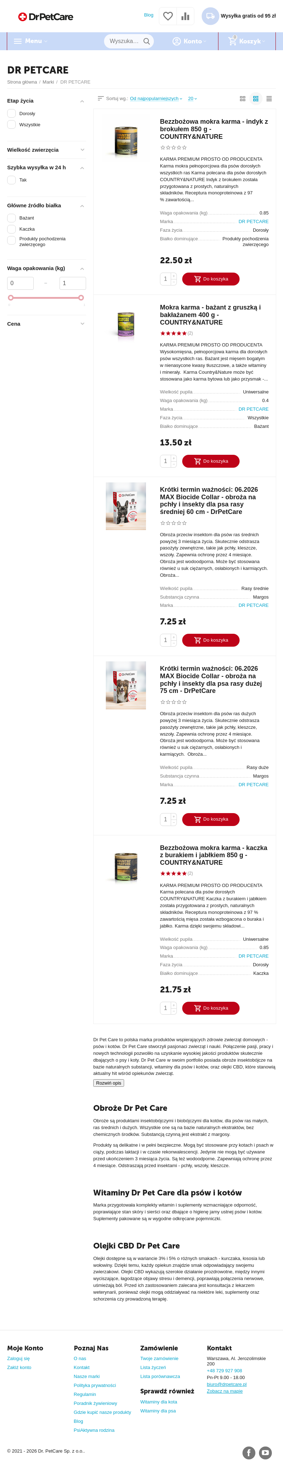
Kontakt (82, 1367)
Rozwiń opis (108, 1083)
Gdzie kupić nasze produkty (102, 1412)
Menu (33, 41)
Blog (149, 15)
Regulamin (85, 1394)
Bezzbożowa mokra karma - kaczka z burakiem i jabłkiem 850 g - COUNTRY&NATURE (213, 855)
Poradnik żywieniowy (95, 1403)
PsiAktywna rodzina (94, 1430)
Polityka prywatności (95, 1385)
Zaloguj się (18, 1358)
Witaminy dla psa (158, 1411)
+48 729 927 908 (224, 1370)
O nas (80, 1358)
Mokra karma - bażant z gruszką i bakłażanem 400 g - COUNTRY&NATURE (210, 315)
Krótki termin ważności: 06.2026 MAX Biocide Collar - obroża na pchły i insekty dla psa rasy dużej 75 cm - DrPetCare (211, 679)
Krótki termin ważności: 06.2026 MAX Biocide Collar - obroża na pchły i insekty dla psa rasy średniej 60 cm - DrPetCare (209, 500)
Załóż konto (19, 1367)
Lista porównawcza (160, 1376)
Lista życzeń (153, 1367)
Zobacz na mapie (225, 1391)
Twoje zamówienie (159, 1358)
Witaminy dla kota (158, 1402)
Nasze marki (87, 1376)
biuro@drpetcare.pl (227, 1384)
